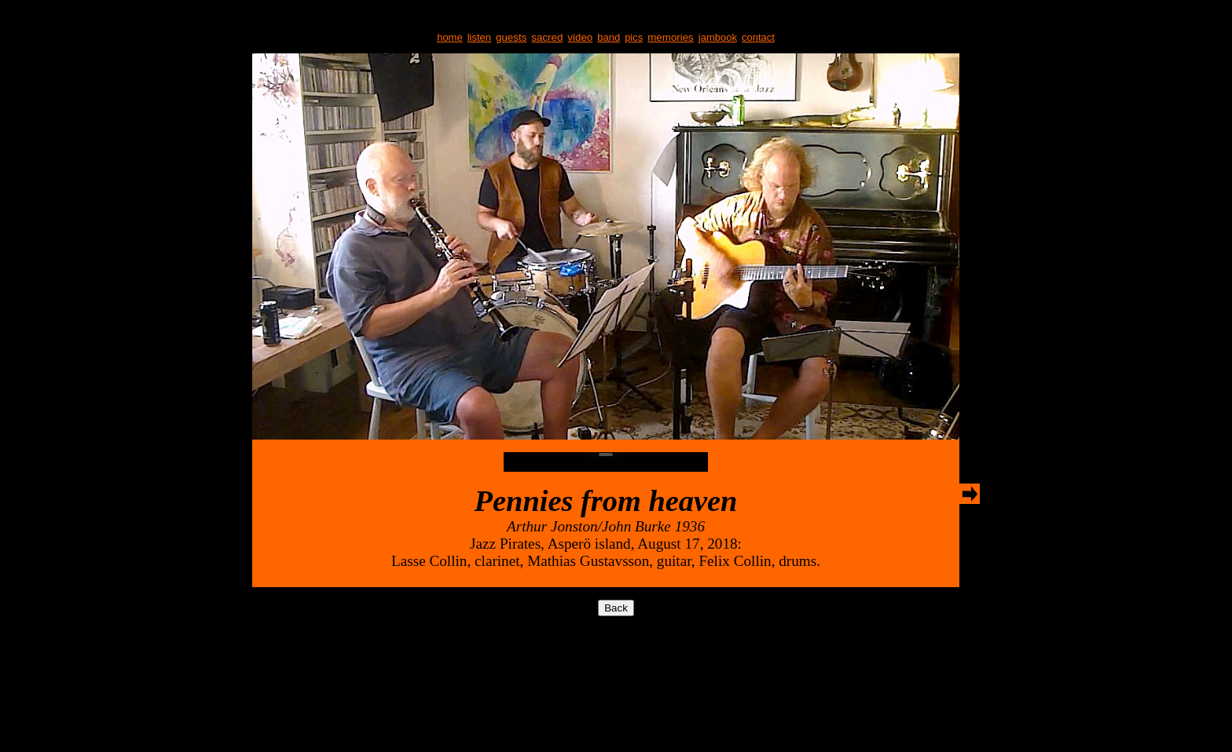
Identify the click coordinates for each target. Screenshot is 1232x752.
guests (511, 37)
